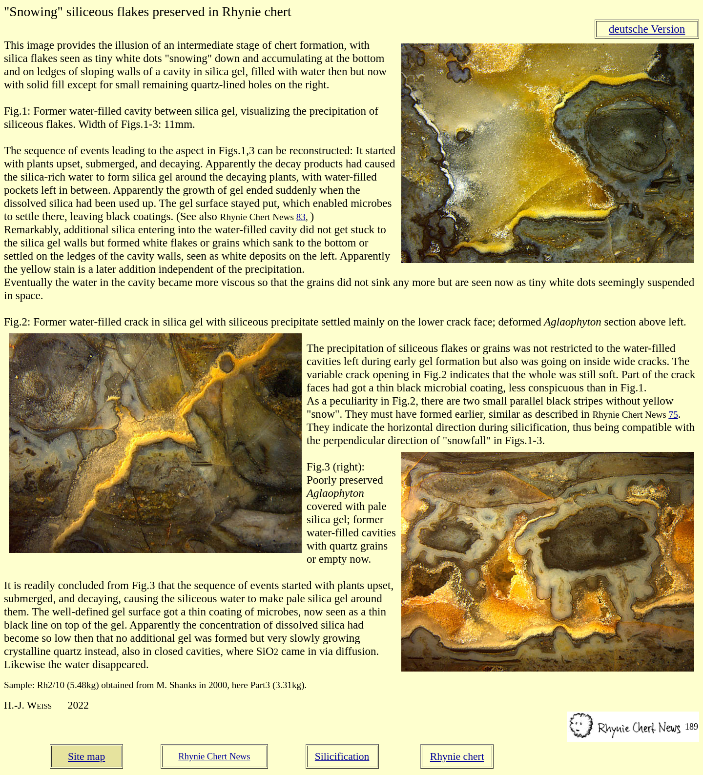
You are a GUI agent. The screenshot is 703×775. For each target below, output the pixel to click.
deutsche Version (647, 28)
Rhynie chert (457, 756)
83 (301, 217)
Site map (86, 756)
